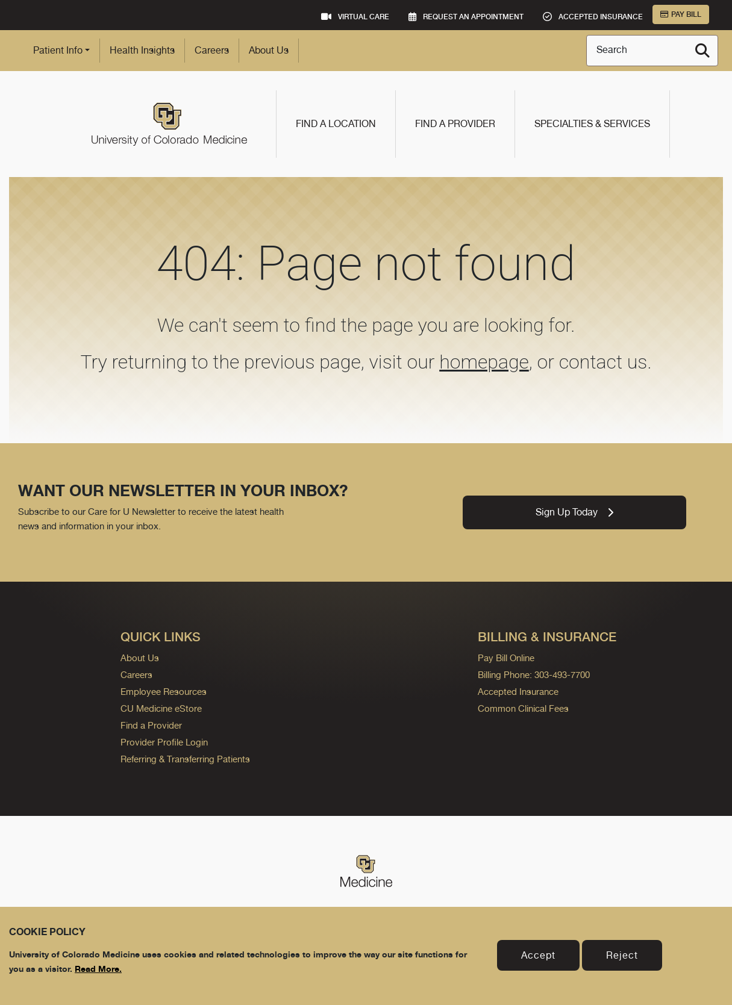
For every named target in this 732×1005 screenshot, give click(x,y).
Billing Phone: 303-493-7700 (534, 675)
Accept (538, 955)
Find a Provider (455, 123)
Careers (212, 50)
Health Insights (142, 50)
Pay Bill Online (506, 658)
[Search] (702, 50)
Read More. (98, 968)
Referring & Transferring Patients (185, 759)
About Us (269, 50)
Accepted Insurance (518, 691)
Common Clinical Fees (523, 708)
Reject (622, 955)
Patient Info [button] (58, 50)
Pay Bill (680, 14)
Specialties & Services (592, 123)
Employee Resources (163, 691)
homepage (484, 361)
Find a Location (336, 123)
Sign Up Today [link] (574, 512)
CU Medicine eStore (161, 708)
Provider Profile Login (164, 742)
